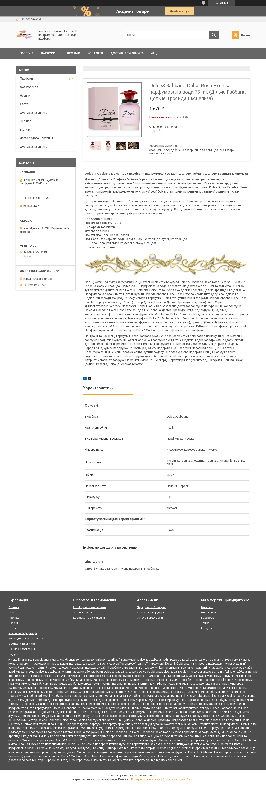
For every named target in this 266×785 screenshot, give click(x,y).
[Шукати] (214, 35)
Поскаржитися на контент (146, 779)
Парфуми (48, 53)
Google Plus (209, 612)
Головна (26, 53)
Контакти (95, 53)
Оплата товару (83, 612)
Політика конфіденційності (178, 779)
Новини (25, 95)
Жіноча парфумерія (150, 617)
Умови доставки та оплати (26, 638)
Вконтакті (207, 607)
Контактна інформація (23, 633)
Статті (24, 104)
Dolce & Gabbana (97, 173)
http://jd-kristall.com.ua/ (37, 278)
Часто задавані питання (36, 138)
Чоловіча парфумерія (151, 612)
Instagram (207, 628)
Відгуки (25, 129)
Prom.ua (153, 775)
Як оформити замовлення (89, 607)
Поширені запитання (22, 648)
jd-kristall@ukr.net (34, 284)
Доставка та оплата (127, 53)
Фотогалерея (29, 87)
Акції (154, 53)
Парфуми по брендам (151, 607)
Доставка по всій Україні (89, 617)
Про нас (73, 53)
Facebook (207, 617)
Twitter (205, 622)
